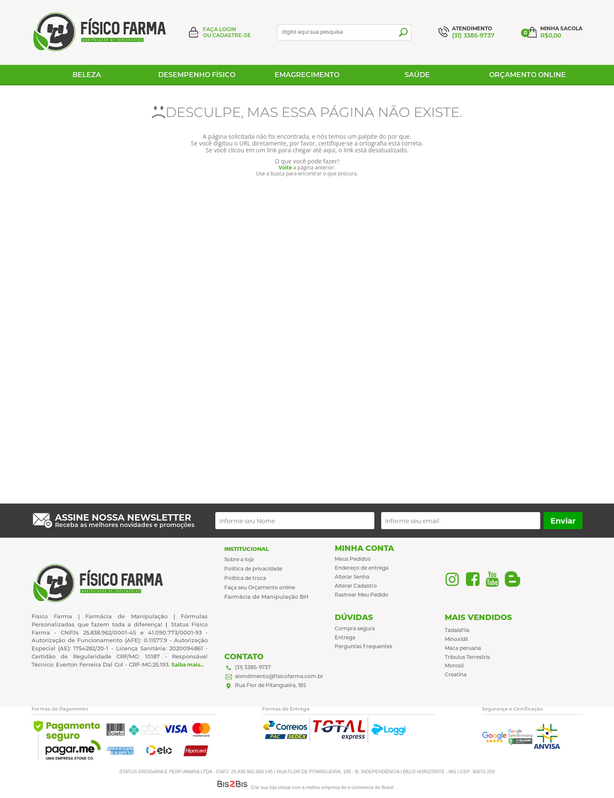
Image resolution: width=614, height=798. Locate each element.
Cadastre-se (231, 35)
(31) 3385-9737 (253, 667)
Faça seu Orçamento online (259, 587)
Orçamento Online (527, 75)
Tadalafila (457, 630)
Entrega (345, 637)
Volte (285, 167)
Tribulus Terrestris (467, 657)
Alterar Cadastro (356, 585)
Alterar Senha (352, 577)
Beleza (86, 75)
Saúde (417, 75)
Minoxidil (456, 639)
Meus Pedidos (353, 559)
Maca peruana (463, 648)
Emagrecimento (307, 75)
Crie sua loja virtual (271, 787)
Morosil (454, 665)
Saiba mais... (187, 664)
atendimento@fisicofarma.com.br (279, 676)
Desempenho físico (196, 75)
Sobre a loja (239, 559)
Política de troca (245, 578)
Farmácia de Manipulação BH (266, 596)
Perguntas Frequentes (363, 646)
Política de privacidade (253, 568)
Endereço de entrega (361, 568)
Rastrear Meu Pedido (361, 594)
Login (227, 29)
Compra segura (355, 628)
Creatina (455, 674)
